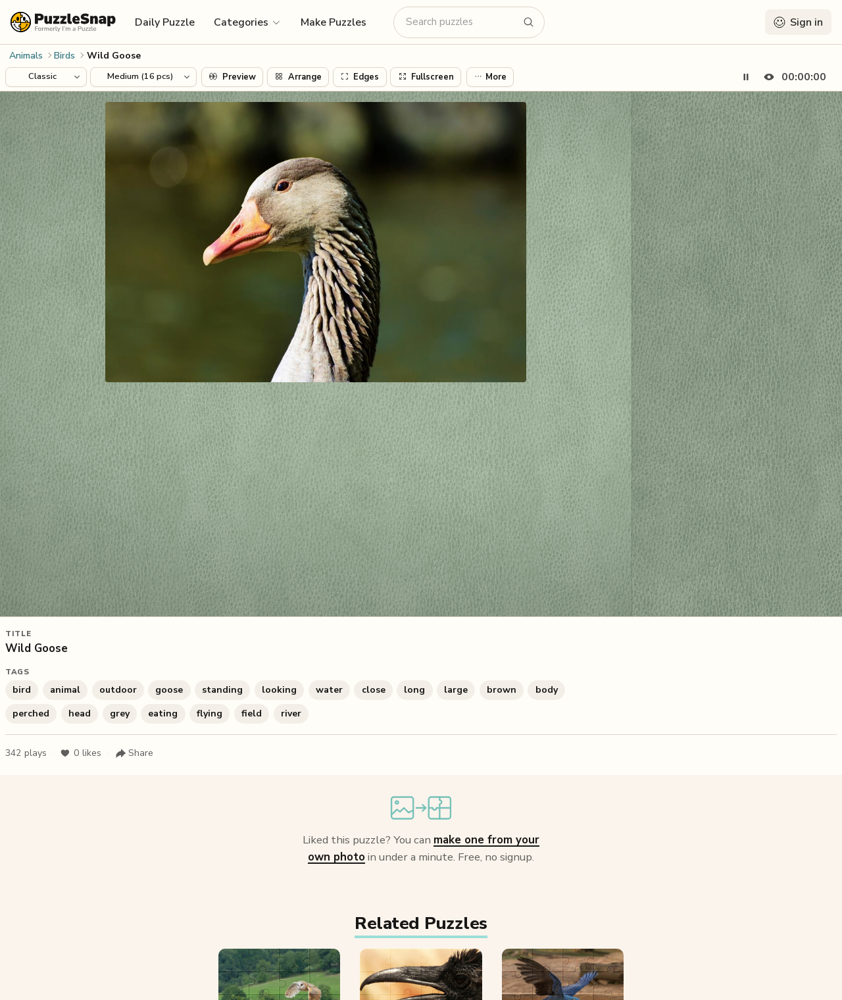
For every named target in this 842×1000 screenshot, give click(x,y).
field (251, 713)
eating (163, 713)
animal (65, 690)
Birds (64, 55)
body (546, 690)
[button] (247, 21)
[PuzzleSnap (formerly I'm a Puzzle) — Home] (63, 22)
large (456, 690)
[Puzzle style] (46, 77)
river (291, 713)
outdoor (118, 690)
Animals (26, 55)
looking (279, 690)
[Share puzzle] (134, 753)
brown (501, 690)
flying (209, 713)
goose (169, 690)
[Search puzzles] (461, 22)
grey (120, 713)
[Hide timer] (792, 77)
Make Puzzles (333, 22)
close (373, 690)
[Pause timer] (745, 77)
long (414, 690)
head (79, 713)
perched (30, 713)
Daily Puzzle (165, 22)
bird (21, 690)
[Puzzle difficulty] (143, 77)
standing (222, 690)
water (329, 690)
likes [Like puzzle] (80, 753)
